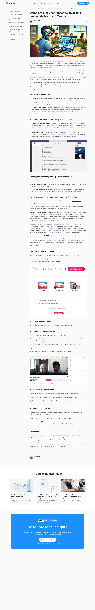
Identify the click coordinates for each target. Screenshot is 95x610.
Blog (35, 8)
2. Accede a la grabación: (15, 29)
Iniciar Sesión (72, 3)
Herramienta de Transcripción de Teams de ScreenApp (16, 23)
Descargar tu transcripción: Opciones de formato (16, 19)
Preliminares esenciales (14, 11)
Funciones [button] (43, 3)
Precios (35, 3)
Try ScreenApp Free (47, 540)
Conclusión (12, 39)
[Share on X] (84, 21)
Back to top (12, 42)
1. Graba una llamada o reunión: (16, 26)
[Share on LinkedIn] (86, 21)
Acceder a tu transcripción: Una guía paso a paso (16, 15)
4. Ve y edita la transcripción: (16, 34)
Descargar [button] (51, 3)
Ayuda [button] (59, 3)
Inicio (31, 8)
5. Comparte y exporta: (15, 37)
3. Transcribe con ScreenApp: (16, 31)
